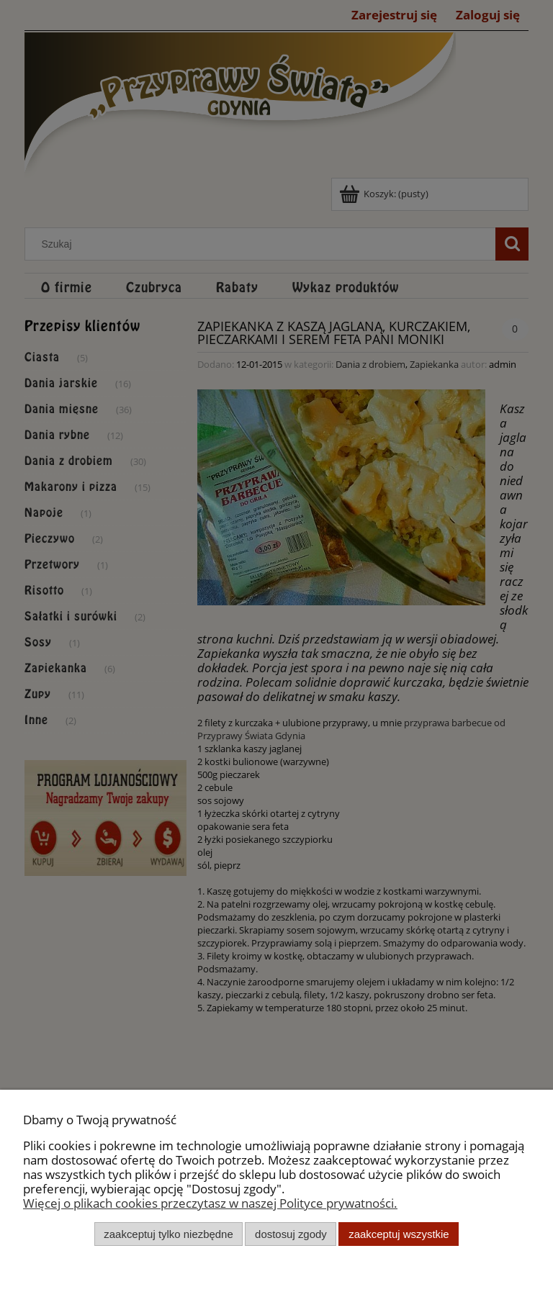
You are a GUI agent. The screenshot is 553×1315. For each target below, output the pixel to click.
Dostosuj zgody (291, 1234)
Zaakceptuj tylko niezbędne (168, 1234)
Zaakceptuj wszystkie (399, 1234)
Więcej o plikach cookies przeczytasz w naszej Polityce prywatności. (210, 1203)
